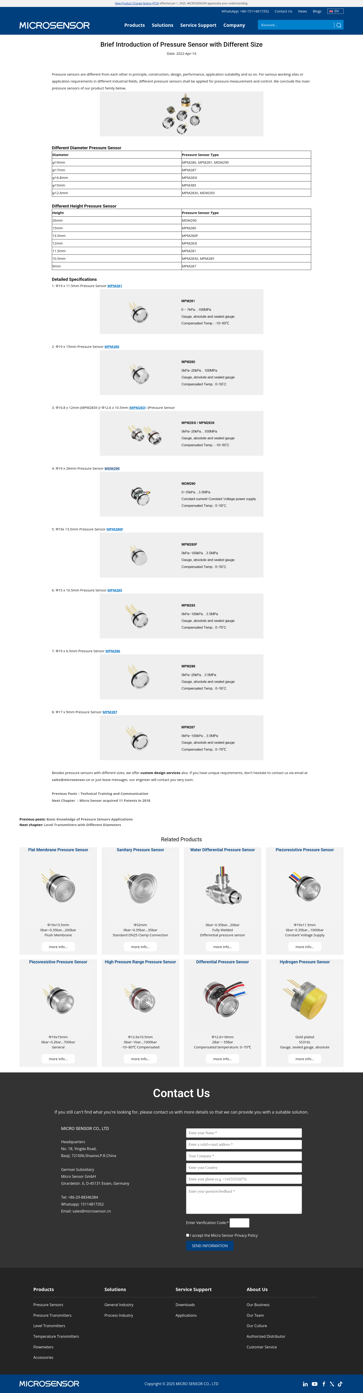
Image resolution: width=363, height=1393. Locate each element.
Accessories (43, 1357)
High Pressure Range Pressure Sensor (140, 961)
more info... (58, 946)
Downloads (185, 1304)
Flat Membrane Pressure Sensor (58, 849)
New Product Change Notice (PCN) (137, 3)
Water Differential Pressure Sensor (222, 849)
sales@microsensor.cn (71, 779)
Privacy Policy (246, 1235)
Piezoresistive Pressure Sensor (305, 849)
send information (210, 1245)
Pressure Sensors (48, 1304)
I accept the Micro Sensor (224, 1235)
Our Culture (257, 1325)
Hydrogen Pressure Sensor (305, 961)
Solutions (162, 25)
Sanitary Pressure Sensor (140, 849)
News (302, 11)
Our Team (255, 1315)
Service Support (198, 25)
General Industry (118, 1304)
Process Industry (118, 1315)
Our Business (258, 1304)
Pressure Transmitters (52, 1315)
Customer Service (262, 1347)
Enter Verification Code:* (208, 1222)
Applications (186, 1315)
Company (234, 25)
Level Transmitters (49, 1325)
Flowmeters (43, 1347)
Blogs (317, 11)
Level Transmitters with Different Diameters (82, 824)
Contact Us (283, 11)
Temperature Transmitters (56, 1336)
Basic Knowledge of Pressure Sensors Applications (90, 819)
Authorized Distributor (266, 1336)
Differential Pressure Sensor (222, 961)
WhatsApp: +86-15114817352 (245, 11)
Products (134, 25)
